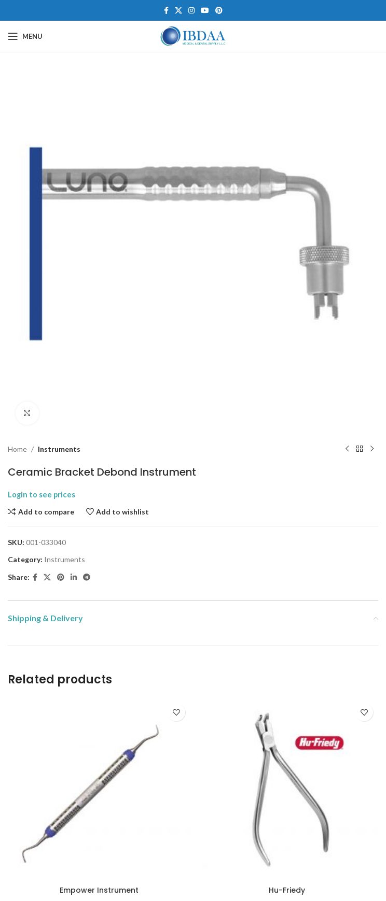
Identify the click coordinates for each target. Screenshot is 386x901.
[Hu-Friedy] (287, 789)
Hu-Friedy (287, 890)
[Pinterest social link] (219, 11)
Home (17, 449)
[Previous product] (347, 449)
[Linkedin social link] (73, 577)
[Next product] (372, 449)
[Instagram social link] (191, 11)
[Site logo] (193, 35)
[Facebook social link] (166, 11)
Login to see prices (41, 494)
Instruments (59, 449)
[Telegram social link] (86, 577)
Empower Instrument (99, 890)
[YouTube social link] (205, 11)
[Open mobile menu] (25, 36)
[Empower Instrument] (99, 789)
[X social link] (178, 11)
